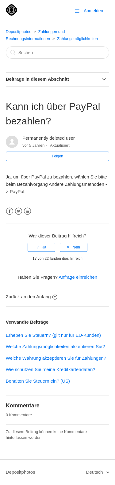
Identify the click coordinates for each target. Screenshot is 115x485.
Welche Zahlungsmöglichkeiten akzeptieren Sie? (55, 346)
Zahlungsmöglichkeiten (77, 38)
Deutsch (95, 472)
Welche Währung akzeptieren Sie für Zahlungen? (56, 358)
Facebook (9, 211)
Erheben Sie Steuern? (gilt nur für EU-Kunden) (53, 335)
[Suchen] (57, 52)
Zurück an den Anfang (31, 296)
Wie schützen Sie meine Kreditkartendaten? (50, 369)
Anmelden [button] (93, 10)
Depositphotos (18, 31)
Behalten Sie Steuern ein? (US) (38, 381)
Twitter (18, 211)
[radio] (41, 247)
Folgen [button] (57, 156)
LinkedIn (27, 211)
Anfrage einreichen (78, 277)
